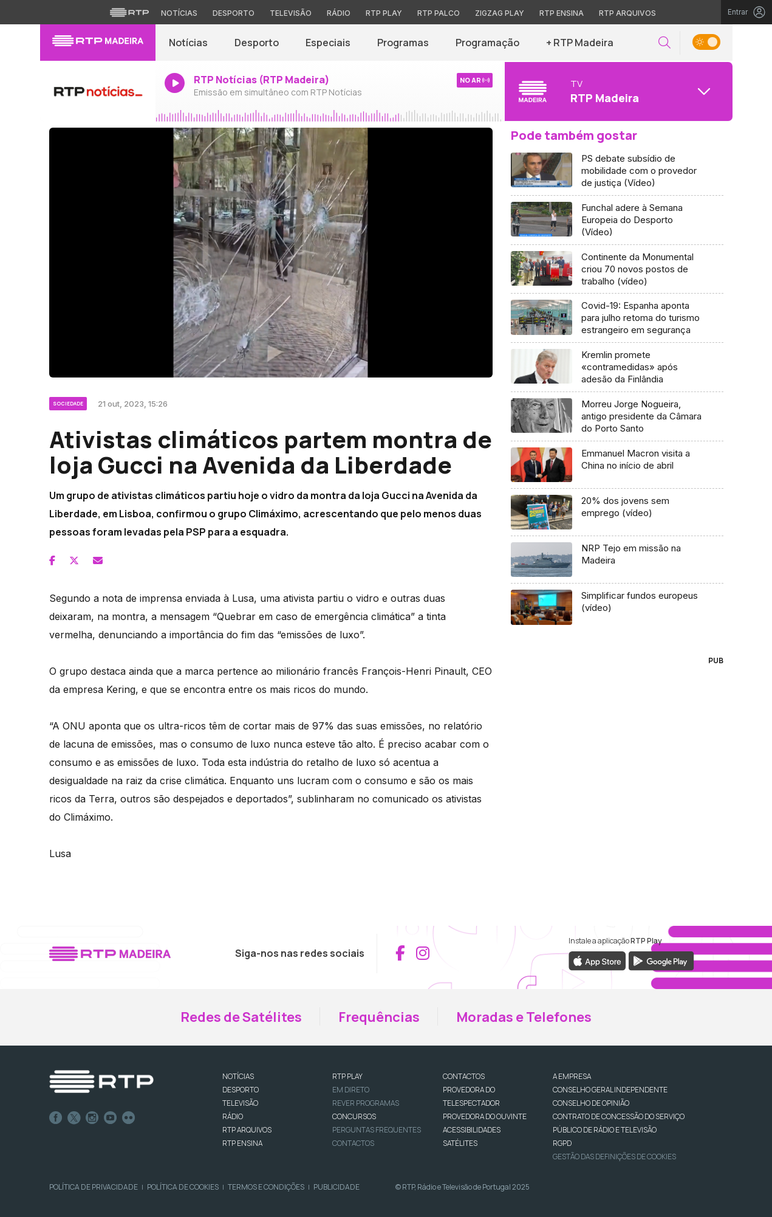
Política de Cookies (183, 1187)
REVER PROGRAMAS (365, 1103)
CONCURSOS (354, 1116)
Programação (487, 42)
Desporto (256, 42)
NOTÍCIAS (238, 1076)
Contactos (353, 1143)
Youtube (110, 1118)
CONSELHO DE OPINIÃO (591, 1103)
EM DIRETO (350, 1089)
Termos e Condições (266, 1187)
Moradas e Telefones (524, 1017)
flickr (128, 1118)
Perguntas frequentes (376, 1130)
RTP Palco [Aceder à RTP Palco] (438, 13)
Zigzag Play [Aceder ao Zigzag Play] (499, 13)
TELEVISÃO (240, 1103)
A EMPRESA (572, 1076)
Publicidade (336, 1187)
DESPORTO (240, 1089)
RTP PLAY (347, 1076)
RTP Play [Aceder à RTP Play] (384, 13)
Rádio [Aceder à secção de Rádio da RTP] (338, 13)
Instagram (92, 1118)
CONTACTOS (464, 1076)
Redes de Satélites (241, 1017)
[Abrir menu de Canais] (617, 91)
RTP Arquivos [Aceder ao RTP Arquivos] (627, 13)
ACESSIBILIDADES (471, 1130)
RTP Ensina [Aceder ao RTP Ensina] (561, 13)
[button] (664, 43)
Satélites (460, 1143)
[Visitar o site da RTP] (129, 12)
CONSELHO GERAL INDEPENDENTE (610, 1089)
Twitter (74, 1118)
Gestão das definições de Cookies (614, 1156)
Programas (403, 42)
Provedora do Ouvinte (485, 1116)
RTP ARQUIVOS (247, 1130)
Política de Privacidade (93, 1187)
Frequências (379, 1017)
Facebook (56, 1118)
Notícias (188, 42)
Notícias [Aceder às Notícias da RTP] (179, 13)
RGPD (562, 1143)
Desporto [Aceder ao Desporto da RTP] (233, 13)
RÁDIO (232, 1116)
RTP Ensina (242, 1143)
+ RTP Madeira (579, 42)
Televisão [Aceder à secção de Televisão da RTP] (291, 13)
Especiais (328, 42)
